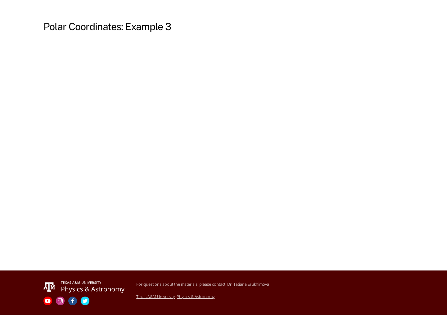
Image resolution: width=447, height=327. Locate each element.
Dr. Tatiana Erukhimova (248, 284)
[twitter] (86, 300)
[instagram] (61, 300)
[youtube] (48, 300)
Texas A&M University (155, 296)
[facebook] (73, 300)
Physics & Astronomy (195, 296)
